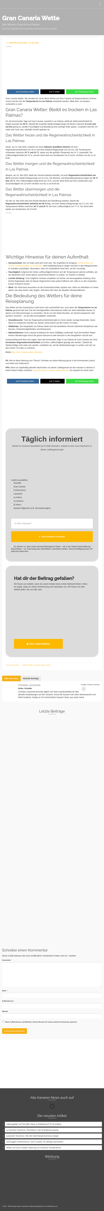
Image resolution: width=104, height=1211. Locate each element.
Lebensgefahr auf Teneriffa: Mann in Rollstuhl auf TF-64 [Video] (33, 1124)
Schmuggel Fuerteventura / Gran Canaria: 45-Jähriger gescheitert (34, 1141)
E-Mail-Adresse (8, 1001)
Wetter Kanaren (46, 665)
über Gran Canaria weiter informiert (27, 352)
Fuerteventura (18, 490)
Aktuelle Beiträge (31, 678)
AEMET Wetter (27, 665)
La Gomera (17, 501)
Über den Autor (11, 678)
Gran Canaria (18, 486)
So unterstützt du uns (51, 1206)
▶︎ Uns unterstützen (38, 643)
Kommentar (7, 960)
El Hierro (16, 505)
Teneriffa (16, 483)
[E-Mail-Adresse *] (52, 523)
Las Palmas (36, 665)
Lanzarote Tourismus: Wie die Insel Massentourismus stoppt (32, 1136)
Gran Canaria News (12, 665)
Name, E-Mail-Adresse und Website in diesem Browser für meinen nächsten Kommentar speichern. (41, 1022)
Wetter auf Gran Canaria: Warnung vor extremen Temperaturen (33, 1147)
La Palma (16, 497)
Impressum (25, 1206)
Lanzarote (16, 494)
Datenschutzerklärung (36, 1206)
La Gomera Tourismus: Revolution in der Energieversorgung (32, 1130)
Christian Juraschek (29, 684)
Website (5, 1011)
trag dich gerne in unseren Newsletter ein (50, 370)
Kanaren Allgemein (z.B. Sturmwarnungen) (31, 508)
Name (4, 990)
